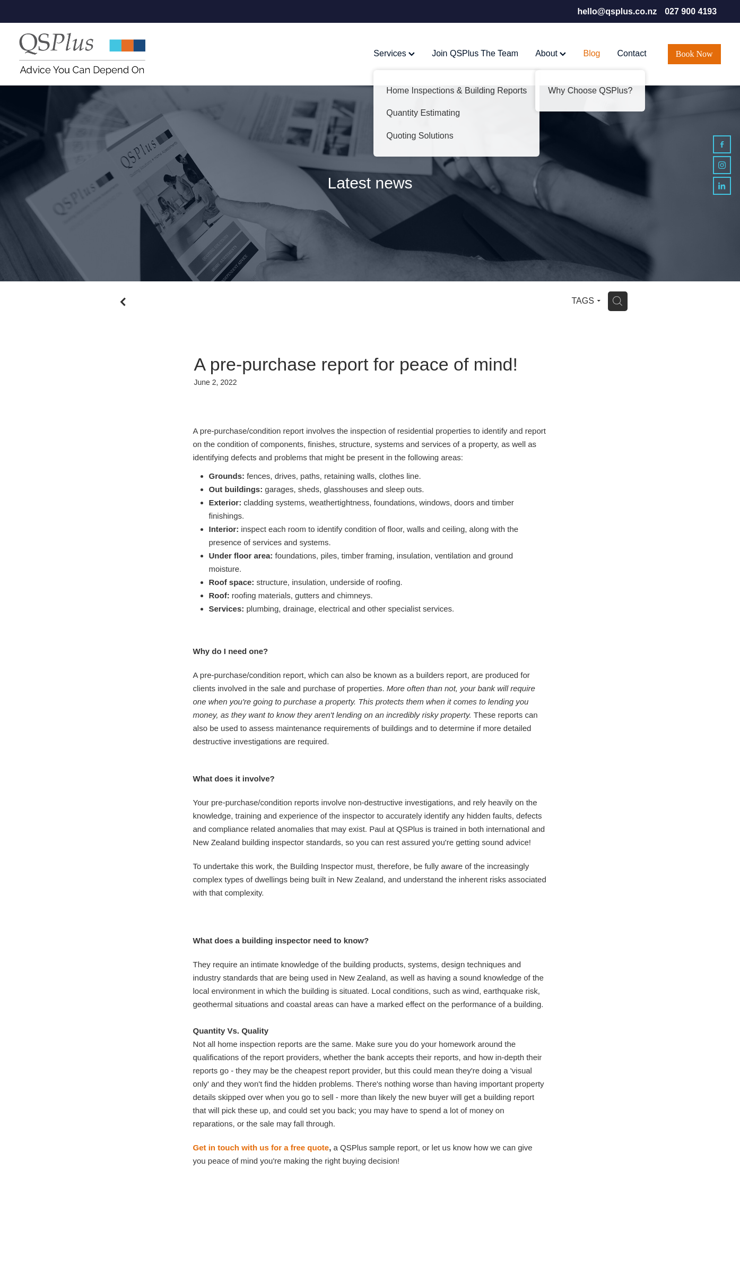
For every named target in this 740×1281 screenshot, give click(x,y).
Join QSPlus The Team (475, 53)
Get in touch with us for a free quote (261, 1147)
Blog (591, 53)
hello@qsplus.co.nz (617, 11)
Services (394, 53)
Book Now (694, 53)
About (550, 53)
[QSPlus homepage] (89, 54)
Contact (631, 53)
